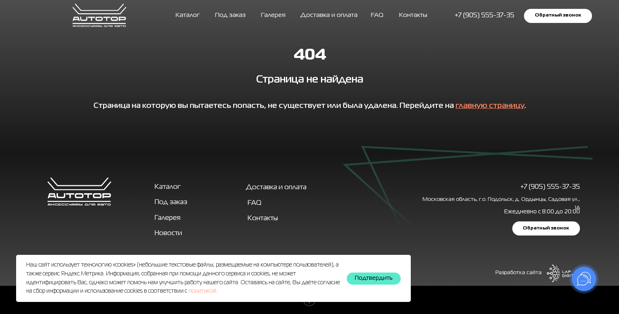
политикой (202, 291)
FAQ (377, 15)
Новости (168, 233)
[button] (558, 16)
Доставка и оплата (329, 15)
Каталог (188, 15)
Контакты (413, 15)
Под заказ (230, 15)
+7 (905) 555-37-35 (550, 187)
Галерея (167, 218)
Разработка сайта (518, 273)
